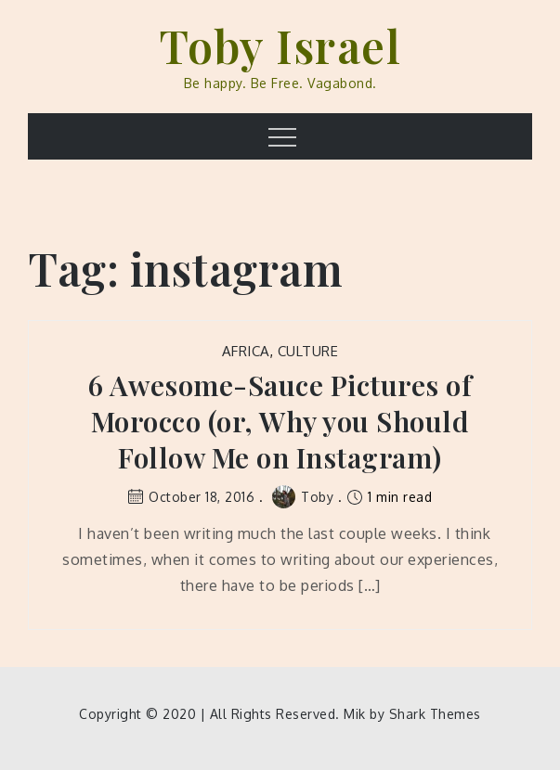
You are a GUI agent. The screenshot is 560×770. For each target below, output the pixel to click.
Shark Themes (435, 714)
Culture (308, 351)
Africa (246, 351)
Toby (302, 497)
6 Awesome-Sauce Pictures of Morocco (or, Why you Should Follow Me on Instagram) (280, 421)
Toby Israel (280, 45)
